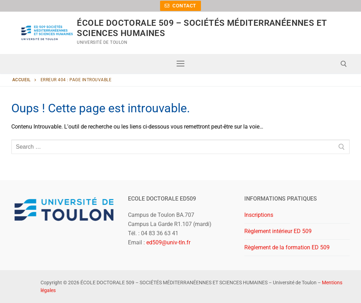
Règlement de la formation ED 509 (287, 247)
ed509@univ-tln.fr (168, 242)
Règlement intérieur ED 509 (278, 231)
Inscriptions (258, 215)
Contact (180, 5)
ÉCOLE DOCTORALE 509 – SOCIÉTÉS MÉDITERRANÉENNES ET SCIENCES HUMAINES (201, 28)
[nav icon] (180, 64)
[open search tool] (344, 64)
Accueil (21, 79)
